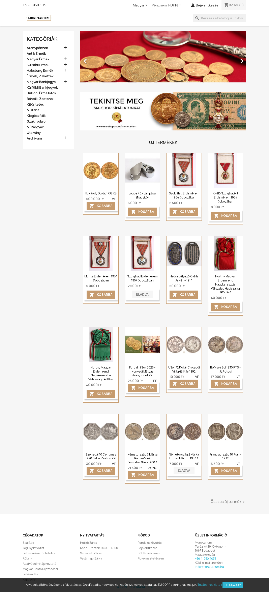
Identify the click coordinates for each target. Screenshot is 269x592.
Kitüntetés (35, 104)
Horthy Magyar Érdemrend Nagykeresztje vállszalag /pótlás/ (100, 373)
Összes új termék (228, 502)
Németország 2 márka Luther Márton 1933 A (184, 456)
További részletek (210, 585)
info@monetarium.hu (209, 567)
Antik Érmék (36, 53)
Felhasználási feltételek (39, 553)
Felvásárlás (30, 574)
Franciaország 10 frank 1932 (225, 456)
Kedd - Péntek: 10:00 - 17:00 (99, 548)
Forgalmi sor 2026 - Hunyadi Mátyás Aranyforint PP (142, 371)
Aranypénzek (37, 48)
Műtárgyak (35, 127)
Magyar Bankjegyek (42, 82)
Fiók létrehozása (149, 553)
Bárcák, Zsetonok (41, 99)
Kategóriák (42, 39)
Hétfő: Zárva (88, 543)
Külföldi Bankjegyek (42, 87)
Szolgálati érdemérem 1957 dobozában (142, 278)
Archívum (34, 138)
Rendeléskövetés (150, 543)
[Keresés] (219, 18)
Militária (33, 110)
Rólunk (27, 558)
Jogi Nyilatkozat (33, 548)
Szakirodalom (38, 121)
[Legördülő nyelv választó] (141, 5)
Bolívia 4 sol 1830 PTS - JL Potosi (225, 369)
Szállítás (28, 543)
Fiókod (144, 535)
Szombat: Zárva (90, 553)
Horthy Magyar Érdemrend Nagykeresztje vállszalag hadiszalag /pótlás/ (225, 284)
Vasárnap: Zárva (91, 558)
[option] (163, 59)
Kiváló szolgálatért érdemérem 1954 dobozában (225, 197)
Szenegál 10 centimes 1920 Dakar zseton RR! (101, 456)
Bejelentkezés (147, 548)
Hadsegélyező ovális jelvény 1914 (184, 278)
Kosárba (101, 205)
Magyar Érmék (38, 59)
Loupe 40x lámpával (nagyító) (142, 195)
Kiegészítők (36, 116)
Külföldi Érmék (38, 65)
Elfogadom (233, 585)
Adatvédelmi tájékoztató (39, 564)
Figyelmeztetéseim (151, 558)
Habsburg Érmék (40, 70)
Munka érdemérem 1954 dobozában (100, 278)
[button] (92, 59)
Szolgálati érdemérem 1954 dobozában (184, 195)
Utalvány (34, 133)
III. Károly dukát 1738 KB (101, 193)
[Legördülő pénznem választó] (175, 5)
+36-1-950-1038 (35, 5)
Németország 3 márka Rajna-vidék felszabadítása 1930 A (142, 458)
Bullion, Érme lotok (41, 93)
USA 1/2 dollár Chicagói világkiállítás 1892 (184, 369)
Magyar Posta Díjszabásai (40, 569)
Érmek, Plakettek (40, 76)
